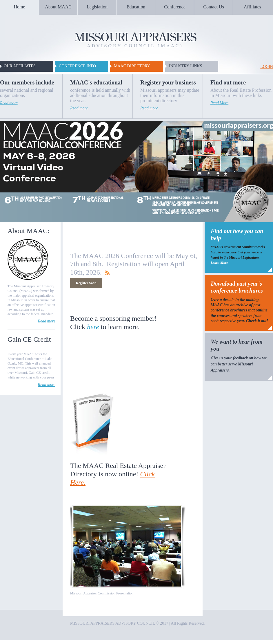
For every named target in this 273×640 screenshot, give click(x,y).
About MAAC (58, 6)
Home (19, 6)
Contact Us (213, 6)
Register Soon (86, 283)
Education (136, 6)
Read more (9, 102)
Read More (219, 102)
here (93, 327)
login (266, 66)
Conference (174, 6)
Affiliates (252, 6)
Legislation (97, 6)
